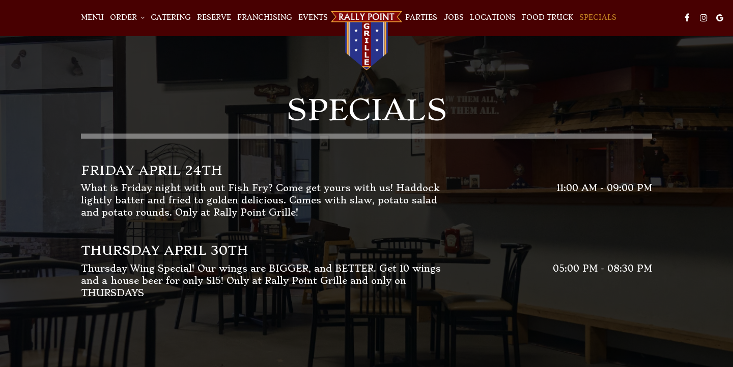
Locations (493, 17)
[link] (366, 40)
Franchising (264, 17)
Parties (421, 17)
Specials (597, 17)
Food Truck (547, 17)
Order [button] (127, 17)
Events (313, 17)
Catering (171, 17)
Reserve (214, 17)
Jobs (453, 17)
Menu (92, 17)
